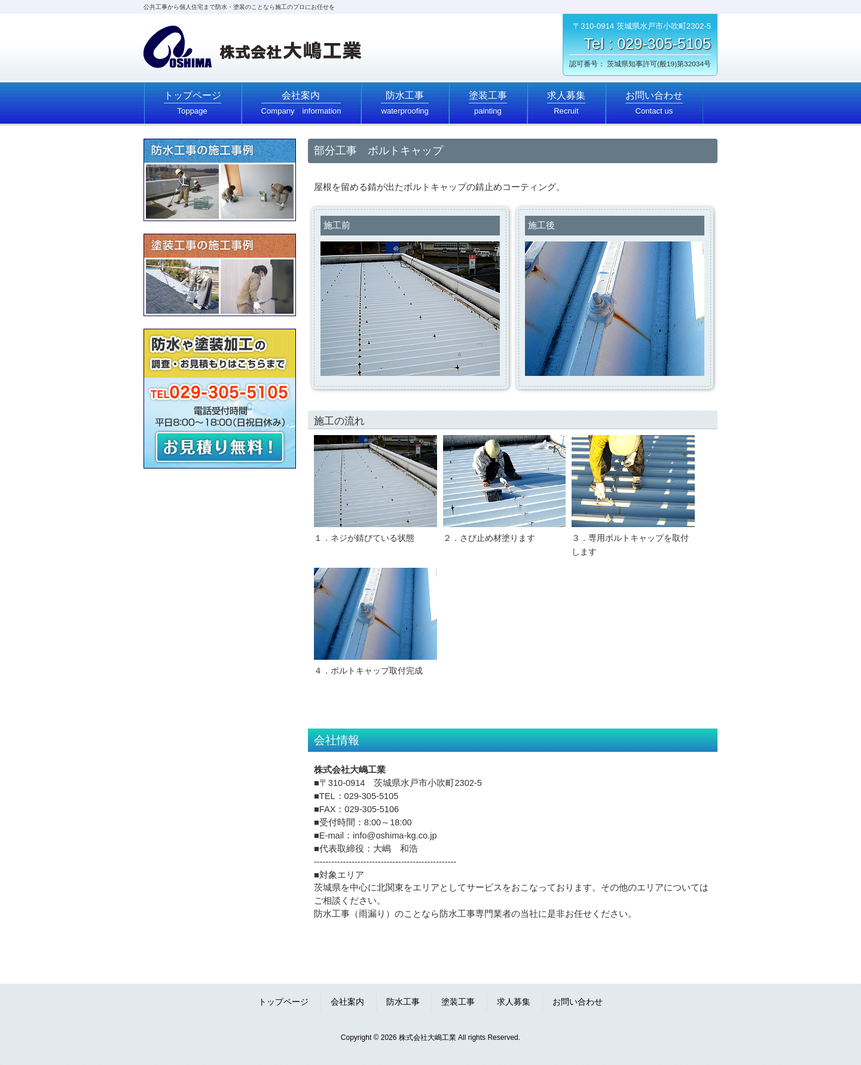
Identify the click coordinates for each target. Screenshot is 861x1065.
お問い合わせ (577, 1001)
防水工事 (403, 1001)
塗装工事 (458, 1001)
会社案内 (347, 1001)
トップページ (283, 1001)
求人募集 (513, 1001)
